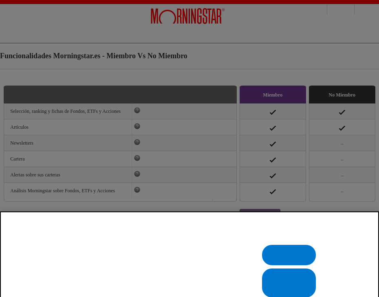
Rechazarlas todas (289, 263)
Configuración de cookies (289, 239)
